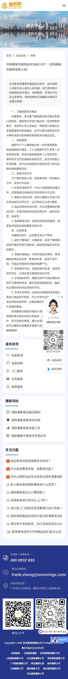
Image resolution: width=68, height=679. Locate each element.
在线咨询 (57, 360)
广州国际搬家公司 (19, 663)
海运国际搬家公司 (51, 668)
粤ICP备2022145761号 (33, 648)
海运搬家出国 (37, 663)
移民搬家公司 (53, 663)
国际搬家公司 (33, 668)
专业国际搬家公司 (35, 673)
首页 (8, 55)
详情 (32, 55)
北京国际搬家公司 (35, 658)
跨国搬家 (16, 311)
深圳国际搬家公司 (56, 658)
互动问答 (21, 55)
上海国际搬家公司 (14, 658)
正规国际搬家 (30, 653)
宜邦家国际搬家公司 (50, 653)
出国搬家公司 (16, 668)
